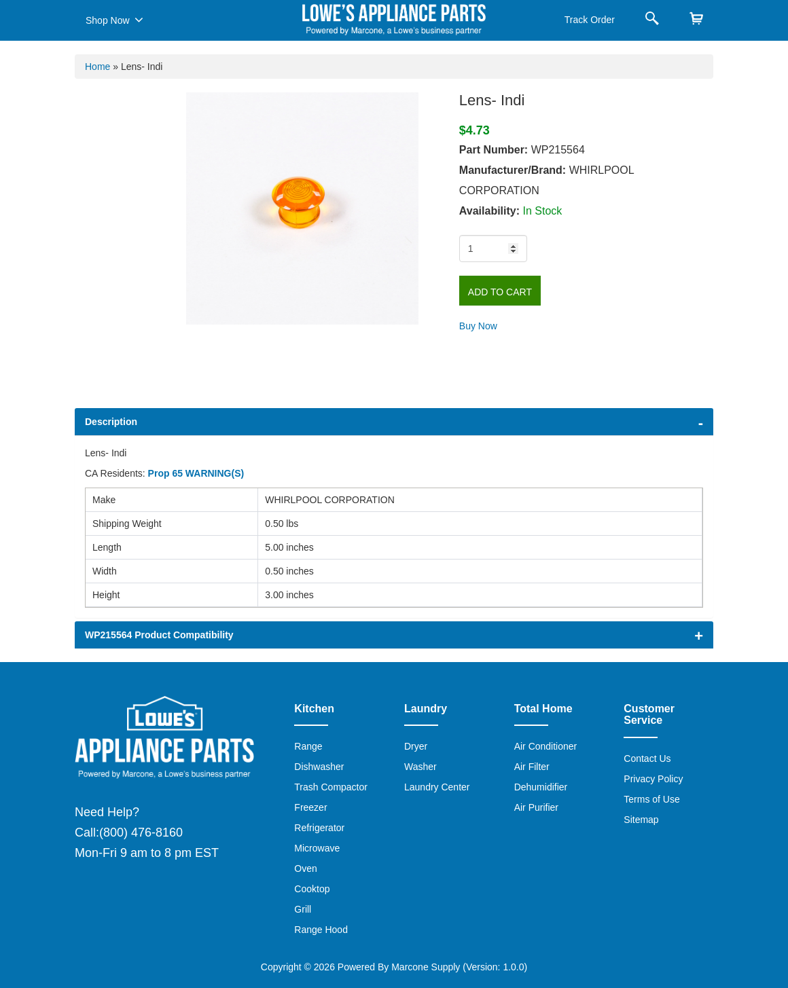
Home (97, 66)
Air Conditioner (545, 746)
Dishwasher (319, 766)
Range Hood (321, 929)
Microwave (317, 848)
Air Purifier (536, 807)
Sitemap (641, 819)
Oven (305, 868)
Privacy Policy (653, 778)
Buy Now (478, 326)
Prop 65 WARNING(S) (196, 473)
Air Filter (532, 766)
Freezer (310, 807)
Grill (302, 909)
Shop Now (114, 19)
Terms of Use (651, 799)
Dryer (415, 746)
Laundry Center (437, 787)
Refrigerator (319, 827)
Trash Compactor (331, 787)
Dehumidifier (541, 787)
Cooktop (311, 888)
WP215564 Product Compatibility (159, 634)
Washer (420, 766)
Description (111, 421)
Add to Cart (500, 292)
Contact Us (647, 758)
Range (308, 746)
